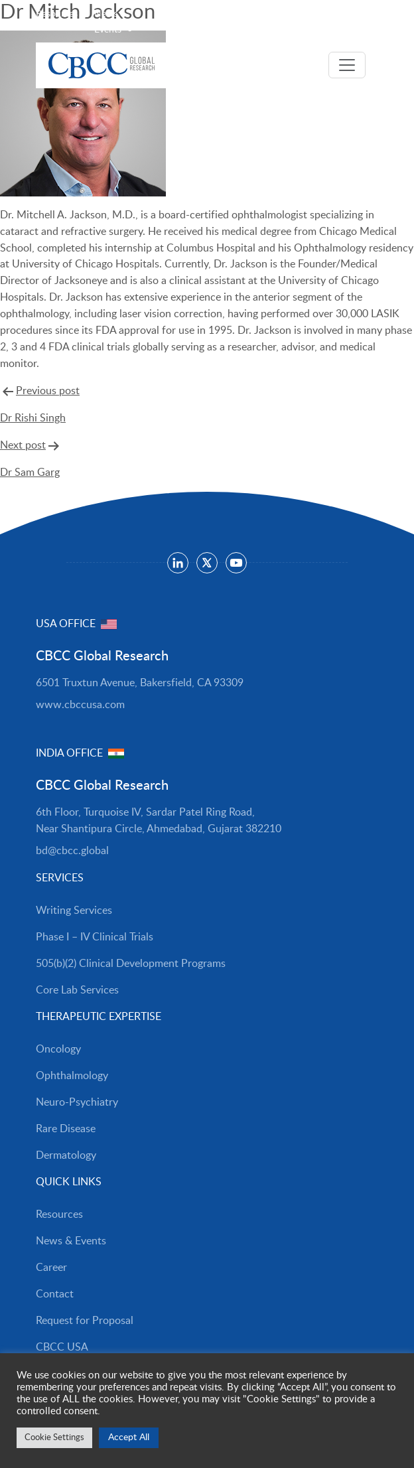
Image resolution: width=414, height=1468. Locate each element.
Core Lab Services (77, 990)
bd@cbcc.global (72, 850)
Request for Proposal (84, 1320)
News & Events (71, 1241)
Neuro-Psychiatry (77, 1102)
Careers (184, 14)
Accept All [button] (128, 1437)
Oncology (58, 1049)
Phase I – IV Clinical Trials (94, 937)
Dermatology (66, 1155)
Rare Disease (66, 1129)
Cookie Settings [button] (54, 1437)
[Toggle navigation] (347, 65)
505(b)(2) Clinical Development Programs (131, 963)
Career (51, 1267)
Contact (55, 1294)
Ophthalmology (72, 1075)
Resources (57, 14)
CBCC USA (62, 1347)
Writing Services (74, 910)
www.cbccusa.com (80, 704)
